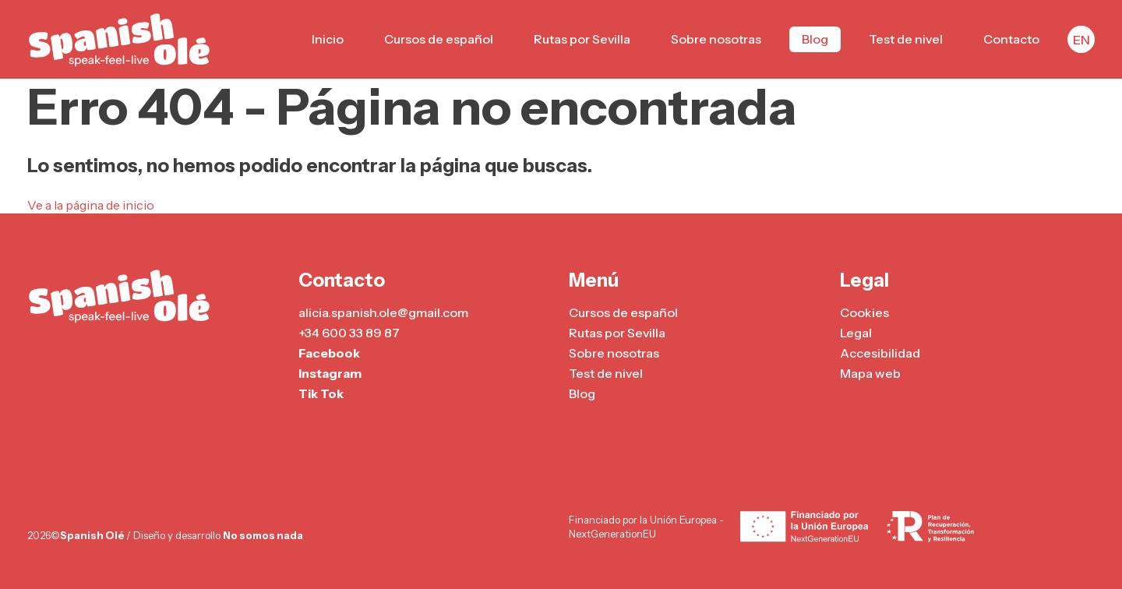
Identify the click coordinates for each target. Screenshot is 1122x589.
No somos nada (263, 535)
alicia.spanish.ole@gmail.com (383, 312)
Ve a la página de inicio (90, 205)
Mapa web (870, 373)
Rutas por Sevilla (582, 39)
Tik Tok (321, 393)
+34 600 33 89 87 (349, 332)
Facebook (329, 353)
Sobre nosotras (716, 39)
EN (1081, 40)
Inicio (328, 39)
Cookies (864, 312)
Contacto (1011, 39)
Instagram (330, 373)
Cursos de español (438, 39)
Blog (815, 39)
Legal (856, 332)
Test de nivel (906, 39)
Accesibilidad (880, 353)
